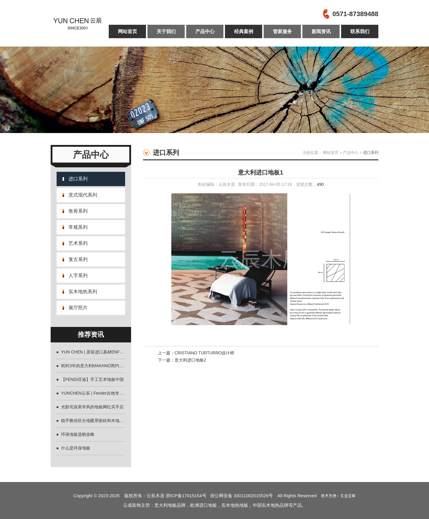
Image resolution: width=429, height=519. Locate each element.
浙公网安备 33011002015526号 (241, 495)
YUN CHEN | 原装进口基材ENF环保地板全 (101, 352)
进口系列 (78, 178)
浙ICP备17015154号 (188, 495)
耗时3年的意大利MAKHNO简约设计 (94, 365)
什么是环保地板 (75, 448)
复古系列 (78, 259)
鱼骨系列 (78, 211)
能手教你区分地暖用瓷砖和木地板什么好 (98, 420)
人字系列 (78, 275)
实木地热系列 (83, 291)
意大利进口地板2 (190, 360)
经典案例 (243, 31)
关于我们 (166, 31)
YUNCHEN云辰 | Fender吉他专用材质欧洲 (100, 393)
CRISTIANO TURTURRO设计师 (204, 352)
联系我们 (359, 31)
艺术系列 (78, 243)
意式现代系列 (83, 194)
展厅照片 (78, 307)
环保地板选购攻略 (77, 434)
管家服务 (282, 31)
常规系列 (78, 227)
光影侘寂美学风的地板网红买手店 (92, 406)
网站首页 (127, 31)
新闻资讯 (321, 31)
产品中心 (204, 31)
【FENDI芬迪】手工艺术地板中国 (92, 379)
